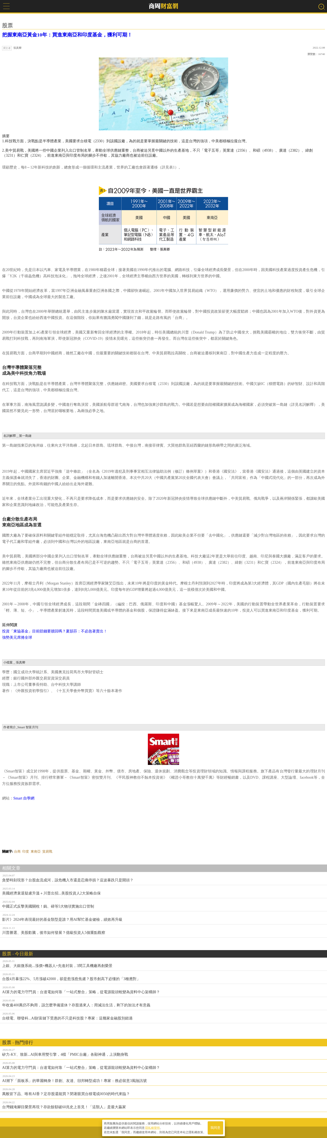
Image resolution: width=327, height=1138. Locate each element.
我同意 (215, 1128)
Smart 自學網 (24, 798)
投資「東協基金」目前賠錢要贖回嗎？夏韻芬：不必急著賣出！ (54, 631)
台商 (17, 851)
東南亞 (36, 851)
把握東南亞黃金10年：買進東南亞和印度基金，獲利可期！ (67, 34)
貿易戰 (47, 851)
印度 (25, 851)
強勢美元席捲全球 (17, 637)
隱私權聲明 (152, 1127)
